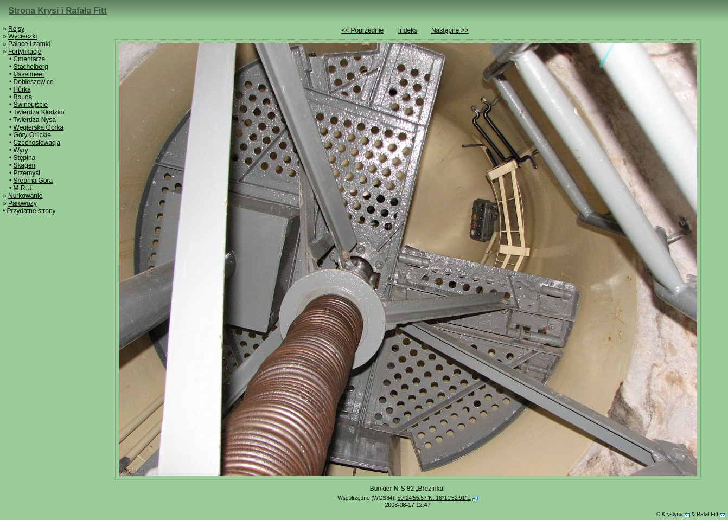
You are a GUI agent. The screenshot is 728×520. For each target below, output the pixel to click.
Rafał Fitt (707, 514)
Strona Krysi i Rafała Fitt (58, 10)
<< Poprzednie (362, 30)
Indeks (407, 30)
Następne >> (450, 30)
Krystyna (672, 514)
